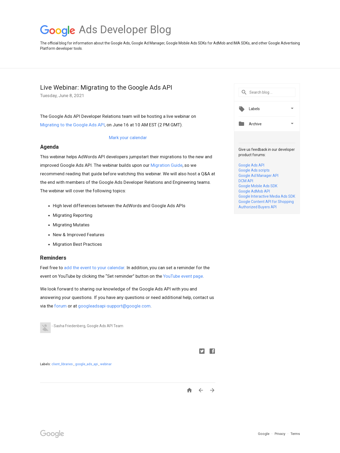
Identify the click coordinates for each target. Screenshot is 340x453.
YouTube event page (183, 276)
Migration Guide (166, 165)
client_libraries (63, 364)
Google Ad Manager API (258, 175)
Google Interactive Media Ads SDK (267, 196)
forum (60, 306)
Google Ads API (251, 165)
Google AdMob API (254, 191)
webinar (106, 364)
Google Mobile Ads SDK (258, 186)
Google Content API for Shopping (266, 202)
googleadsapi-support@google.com (114, 306)
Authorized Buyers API (258, 207)
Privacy (280, 434)
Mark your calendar (128, 137)
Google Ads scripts (254, 170)
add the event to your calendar (94, 267)
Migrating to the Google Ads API (72, 124)
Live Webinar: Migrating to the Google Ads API (106, 87)
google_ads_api (87, 364)
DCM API (246, 181)
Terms (295, 434)
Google (264, 434)
